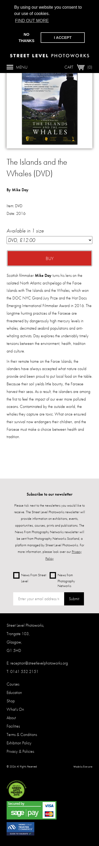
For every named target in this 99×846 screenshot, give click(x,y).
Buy (50, 258)
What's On (15, 709)
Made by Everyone (82, 766)
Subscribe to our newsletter (49, 494)
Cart (78, 66)
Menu (17, 66)
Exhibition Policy (19, 743)
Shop (11, 701)
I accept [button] (63, 37)
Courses (13, 684)
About (11, 717)
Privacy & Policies (20, 751)
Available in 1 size (49, 235)
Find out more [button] (32, 20)
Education (14, 692)
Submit (74, 598)
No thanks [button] (26, 37)
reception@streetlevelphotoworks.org (39, 663)
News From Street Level (29, 577)
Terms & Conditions (22, 734)
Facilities (13, 726)
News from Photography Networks (62, 580)
